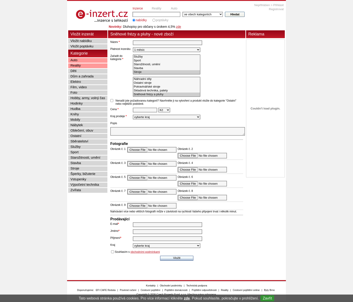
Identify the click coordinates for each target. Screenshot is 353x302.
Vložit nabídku (81, 41)
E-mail (114, 225)
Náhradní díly (166, 79)
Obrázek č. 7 (118, 192)
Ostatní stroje (166, 83)
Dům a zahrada (82, 76)
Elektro (75, 82)
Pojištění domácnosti (176, 291)
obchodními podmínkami (145, 253)
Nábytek (76, 125)
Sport (166, 61)
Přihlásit (278, 5)
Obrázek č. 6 (185, 178)
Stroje (166, 72)
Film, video (78, 87)
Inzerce (138, 8)
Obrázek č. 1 (118, 150)
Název (115, 42)
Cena (114, 109)
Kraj (112, 246)
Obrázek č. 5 (118, 178)
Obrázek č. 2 (185, 150)
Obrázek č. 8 (185, 192)
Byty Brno (269, 291)
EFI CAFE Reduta (105, 291)
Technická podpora (196, 287)
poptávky (162, 20)
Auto (174, 8)
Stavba (166, 68)
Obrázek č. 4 (185, 164)
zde (187, 298)
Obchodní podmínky (171, 287)
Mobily (75, 119)
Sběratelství (79, 141)
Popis (113, 123)
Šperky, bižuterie (82, 174)
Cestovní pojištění (150, 291)
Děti (73, 71)
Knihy (74, 114)
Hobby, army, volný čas (87, 98)
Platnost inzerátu (120, 49)
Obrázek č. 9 (118, 206)
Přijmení (115, 239)
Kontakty (151, 287)
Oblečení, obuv (81, 130)
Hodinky (76, 103)
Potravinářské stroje (166, 87)
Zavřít (267, 298)
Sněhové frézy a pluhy (166, 94)
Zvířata (75, 190)
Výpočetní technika (84, 184)
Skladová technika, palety (166, 91)
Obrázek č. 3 (118, 164)
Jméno (115, 232)
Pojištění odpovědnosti (204, 291)
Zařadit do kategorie (116, 57)
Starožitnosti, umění (166, 64)
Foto (73, 92)
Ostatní (75, 136)
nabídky (141, 20)
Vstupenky (78, 179)
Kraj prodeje (118, 116)
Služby (166, 57)
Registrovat (276, 9)
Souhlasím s (137, 253)
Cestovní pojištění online (246, 291)
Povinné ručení (128, 291)
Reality (156, 8)
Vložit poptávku (81, 46)
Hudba (75, 109)
